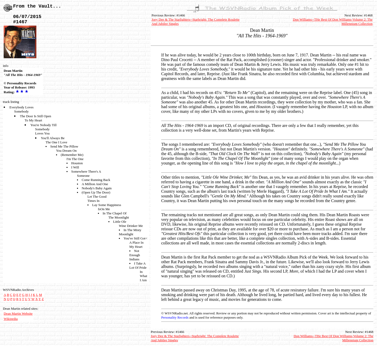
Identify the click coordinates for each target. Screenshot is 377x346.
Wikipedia (11, 319)
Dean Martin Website (18, 313)
